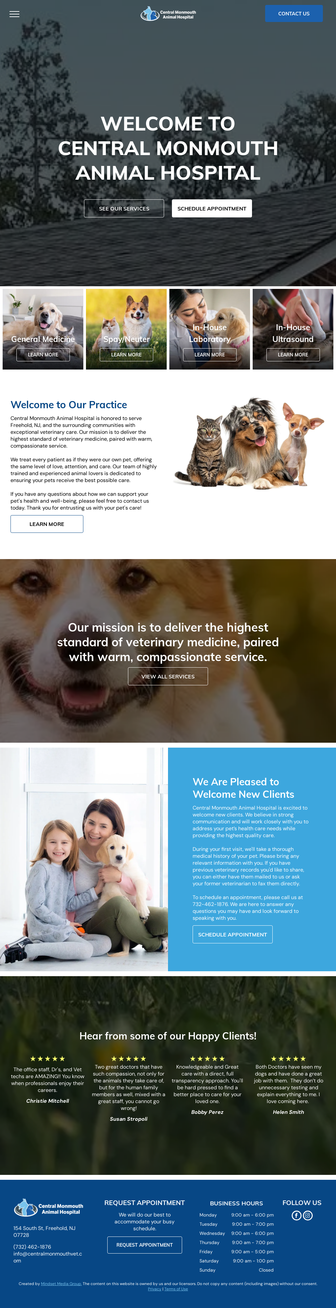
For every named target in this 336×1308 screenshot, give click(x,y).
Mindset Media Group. (61, 1283)
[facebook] (297, 1216)
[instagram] (308, 1216)
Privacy (154, 1289)
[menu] (14, 14)
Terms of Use (176, 1289)
